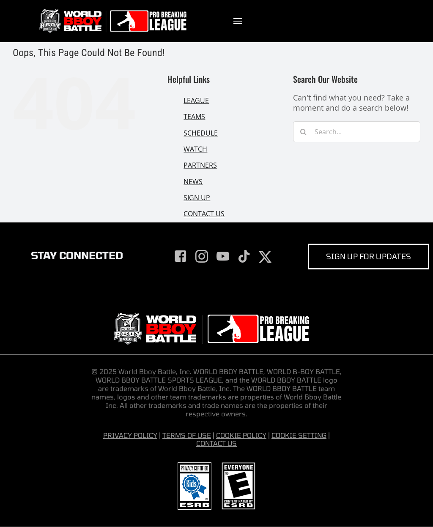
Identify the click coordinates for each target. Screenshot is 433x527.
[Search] (303, 131)
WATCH (195, 149)
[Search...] (356, 131)
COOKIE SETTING (298, 435)
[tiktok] (244, 256)
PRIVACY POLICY (130, 435)
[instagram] (201, 256)
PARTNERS (200, 165)
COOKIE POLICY (241, 435)
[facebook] (180, 256)
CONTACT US (204, 213)
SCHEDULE (201, 133)
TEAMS (194, 116)
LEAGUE (196, 100)
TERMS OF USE (186, 435)
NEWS (193, 181)
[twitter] (265, 257)
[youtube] (222, 256)
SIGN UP (197, 197)
